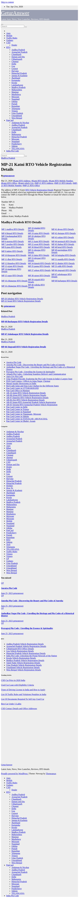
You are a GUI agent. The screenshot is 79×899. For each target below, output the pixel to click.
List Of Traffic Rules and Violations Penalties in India (23, 694)
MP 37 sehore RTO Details (39, 270)
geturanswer (9, 176)
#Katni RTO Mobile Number (61, 181)
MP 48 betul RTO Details (62, 247)
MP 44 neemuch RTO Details (64, 241)
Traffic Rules (11, 38)
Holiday (9, 486)
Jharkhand (16, 78)
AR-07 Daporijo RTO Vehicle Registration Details (27, 398)
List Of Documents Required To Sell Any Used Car (22, 699)
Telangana (16, 108)
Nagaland (15, 99)
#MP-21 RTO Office (31, 185)
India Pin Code (12, 151)
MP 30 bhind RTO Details (39, 247)
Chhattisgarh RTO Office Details (20, 649)
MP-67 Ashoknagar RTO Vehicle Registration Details (25, 334)
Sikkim (15, 146)
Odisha (14, 101)
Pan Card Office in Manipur (18, 390)
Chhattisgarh (17, 59)
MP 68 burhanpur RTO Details (64, 281)
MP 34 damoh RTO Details (39, 263)
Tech (8, 544)
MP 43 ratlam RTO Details (63, 237)
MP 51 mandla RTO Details (63, 259)
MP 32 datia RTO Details (38, 255)
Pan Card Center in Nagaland (18, 412)
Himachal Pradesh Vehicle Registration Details (26, 653)
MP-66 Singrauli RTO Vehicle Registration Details (23, 347)
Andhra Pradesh (18, 50)
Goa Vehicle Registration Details (20, 651)
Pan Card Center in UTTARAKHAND (22, 388)
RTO (8, 47)
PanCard (9, 120)
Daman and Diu (18, 57)
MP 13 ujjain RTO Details (12, 266)
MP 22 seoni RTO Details (38, 244)
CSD (8, 43)
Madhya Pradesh (19, 87)
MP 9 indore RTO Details (12, 251)
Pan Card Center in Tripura (17, 409)
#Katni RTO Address (21, 181)
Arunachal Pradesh (19, 52)
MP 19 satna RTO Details (38, 233)
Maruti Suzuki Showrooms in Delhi (21, 383)
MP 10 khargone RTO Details (13, 255)
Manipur (15, 92)
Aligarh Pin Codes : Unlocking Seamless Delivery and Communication (36, 374)
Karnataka (16, 80)
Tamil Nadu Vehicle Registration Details (23, 663)
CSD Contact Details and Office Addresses (19, 708)
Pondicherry (17, 144)
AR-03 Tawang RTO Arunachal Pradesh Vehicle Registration (31, 405)
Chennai (15, 61)
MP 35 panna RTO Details (39, 266)
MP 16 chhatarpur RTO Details (14, 281)
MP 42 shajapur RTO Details (64, 233)
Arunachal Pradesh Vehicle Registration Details (26, 646)
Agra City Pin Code (14, 376)
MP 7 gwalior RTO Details (12, 244)
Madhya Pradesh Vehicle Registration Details (25, 660)
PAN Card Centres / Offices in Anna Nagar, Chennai (28, 381)
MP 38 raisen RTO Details (39, 275)
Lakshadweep (17, 85)
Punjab (14, 104)
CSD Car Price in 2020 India (13, 680)
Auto (8, 33)
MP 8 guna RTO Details (11, 247)
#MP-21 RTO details (63, 183)
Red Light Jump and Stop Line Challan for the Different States (32, 386)
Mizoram (15, 97)
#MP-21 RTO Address (44, 183)
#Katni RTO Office (9, 183)
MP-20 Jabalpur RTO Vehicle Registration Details (22, 299)
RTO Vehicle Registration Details (39, 190)
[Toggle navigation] (2, 24)
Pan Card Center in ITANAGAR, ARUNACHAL (27, 419)
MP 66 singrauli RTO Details (64, 270)
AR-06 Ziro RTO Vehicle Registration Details (25, 400)
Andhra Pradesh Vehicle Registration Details (25, 644)
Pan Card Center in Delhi (16, 407)
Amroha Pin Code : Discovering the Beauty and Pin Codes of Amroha (35, 365)
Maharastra (16, 134)
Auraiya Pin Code (13, 362)
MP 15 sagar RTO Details (12, 275)
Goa (13, 66)
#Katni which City (25, 183)
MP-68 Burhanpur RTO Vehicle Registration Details (24, 321)
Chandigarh (16, 54)
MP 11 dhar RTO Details (11, 259)
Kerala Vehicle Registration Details (21, 658)
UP (7, 559)
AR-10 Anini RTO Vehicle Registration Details (26, 393)
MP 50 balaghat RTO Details (64, 255)
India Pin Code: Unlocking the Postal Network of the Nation (31, 656)
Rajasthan (16, 106)
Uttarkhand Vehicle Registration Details (23, 667)
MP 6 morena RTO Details (12, 241)
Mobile (9, 36)
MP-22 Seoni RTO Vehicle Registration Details (21, 301)
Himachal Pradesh (19, 73)
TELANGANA (18, 148)
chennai (9, 457)
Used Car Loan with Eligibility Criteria (17, 685)
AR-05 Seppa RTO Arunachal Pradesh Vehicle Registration (31, 402)
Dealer (14, 45)
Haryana (15, 71)
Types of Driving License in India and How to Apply (23, 690)
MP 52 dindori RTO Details (63, 263)
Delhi (14, 64)
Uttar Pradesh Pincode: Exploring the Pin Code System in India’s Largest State (39, 379)
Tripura (15, 111)
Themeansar (51, 773)
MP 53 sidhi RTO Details (62, 266)
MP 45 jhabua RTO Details (63, 244)
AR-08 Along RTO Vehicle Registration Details (26, 395)
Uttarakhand (17, 115)
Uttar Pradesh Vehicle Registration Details (24, 665)
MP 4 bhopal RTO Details (12, 233)
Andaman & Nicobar (20, 123)
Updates (9, 40)
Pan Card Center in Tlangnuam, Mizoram (23, 414)
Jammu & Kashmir (19, 75)
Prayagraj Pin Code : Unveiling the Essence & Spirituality (30, 372)
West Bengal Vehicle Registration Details (23, 670)
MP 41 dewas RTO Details (63, 229)
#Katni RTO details (40, 181)
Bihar (8, 448)
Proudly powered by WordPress (14, 773)
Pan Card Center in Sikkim (17, 416)
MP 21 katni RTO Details (38, 241)
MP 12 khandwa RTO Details (13, 263)
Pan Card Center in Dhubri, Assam (20, 421)
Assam (9, 443)
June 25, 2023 (7, 593)
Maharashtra (17, 90)
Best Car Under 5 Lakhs (11, 704)
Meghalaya (16, 94)
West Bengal (17, 118)
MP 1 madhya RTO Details (12, 229)
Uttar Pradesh (17, 113)
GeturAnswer (15, 13)
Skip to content (7, 2)
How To (9, 488)
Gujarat (15, 68)
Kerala (14, 83)
